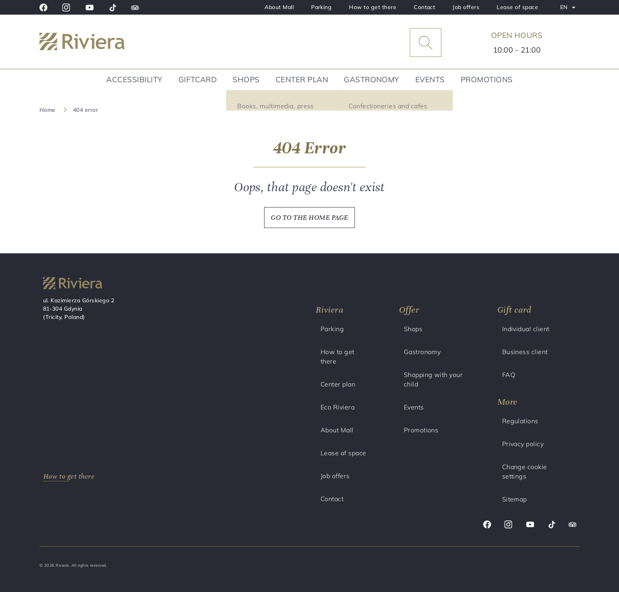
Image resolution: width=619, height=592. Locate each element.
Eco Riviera (338, 407)
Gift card (514, 309)
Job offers (465, 7)
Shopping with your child (433, 379)
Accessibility (134, 79)
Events (430, 79)
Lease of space (517, 7)
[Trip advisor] (135, 7)
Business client (525, 352)
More (507, 401)
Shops (246, 79)
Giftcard (197, 79)
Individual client (526, 329)
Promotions (487, 79)
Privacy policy (523, 444)
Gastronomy (372, 79)
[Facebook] (43, 7)
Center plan (302, 79)
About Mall (279, 7)
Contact (424, 7)
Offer (409, 309)
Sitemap (514, 499)
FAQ (508, 375)
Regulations (520, 421)
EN (570, 9)
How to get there (372, 7)
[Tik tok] (112, 7)
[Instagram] (66, 7)
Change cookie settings (524, 471)
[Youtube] (89, 7)
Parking (321, 7)
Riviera (329, 309)
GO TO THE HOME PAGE (309, 217)
